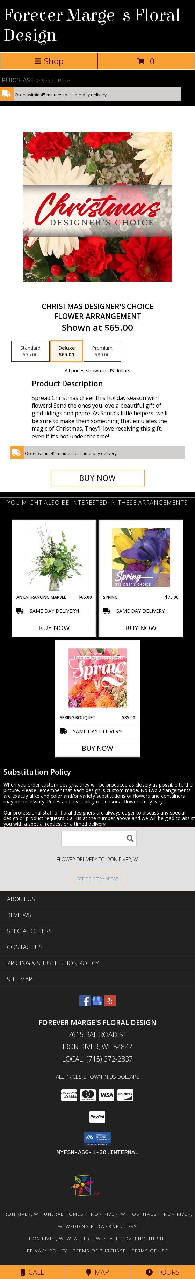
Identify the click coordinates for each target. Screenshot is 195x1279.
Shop (49, 61)
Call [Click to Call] (32, 1272)
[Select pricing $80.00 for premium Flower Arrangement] (102, 351)
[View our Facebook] (85, 1004)
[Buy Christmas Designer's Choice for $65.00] (98, 478)
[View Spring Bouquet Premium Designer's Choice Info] (97, 677)
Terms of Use (150, 1251)
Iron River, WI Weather (59, 1238)
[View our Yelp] (110, 1004)
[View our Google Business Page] (97, 1004)
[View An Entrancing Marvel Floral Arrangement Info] (54, 557)
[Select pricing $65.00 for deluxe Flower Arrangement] (66, 351)
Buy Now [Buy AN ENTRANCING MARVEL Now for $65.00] (54, 627)
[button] (97, 1139)
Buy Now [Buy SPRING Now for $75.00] (141, 627)
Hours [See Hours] (163, 1272)
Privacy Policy (47, 1251)
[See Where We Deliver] (97, 878)
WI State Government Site (131, 1238)
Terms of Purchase (99, 1251)
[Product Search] (99, 838)
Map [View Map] (97, 1272)
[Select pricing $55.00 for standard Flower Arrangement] (30, 351)
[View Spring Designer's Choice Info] (141, 557)
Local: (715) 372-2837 (97, 1059)
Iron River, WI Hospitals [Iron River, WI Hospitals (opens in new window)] (123, 1214)
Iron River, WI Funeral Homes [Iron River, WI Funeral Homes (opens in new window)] (43, 1214)
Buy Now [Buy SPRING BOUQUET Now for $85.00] (97, 748)
